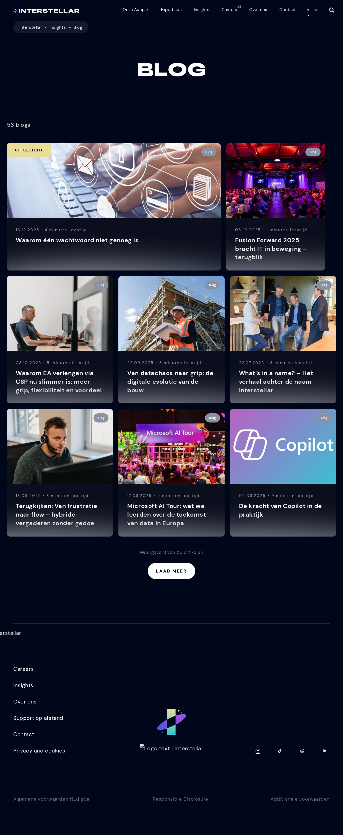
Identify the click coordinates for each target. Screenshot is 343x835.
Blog (78, 27)
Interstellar (30, 27)
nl (308, 10)
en (316, 10)
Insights (58, 27)
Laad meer (171, 571)
